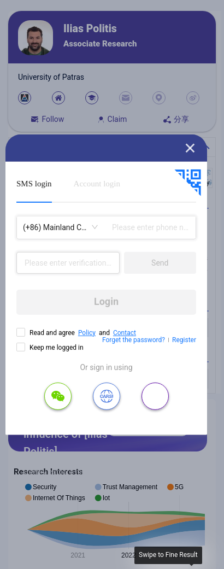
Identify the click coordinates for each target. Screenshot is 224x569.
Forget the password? (133, 340)
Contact (124, 332)
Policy (87, 332)
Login (106, 301)
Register (184, 340)
